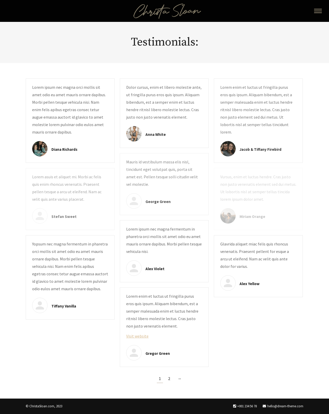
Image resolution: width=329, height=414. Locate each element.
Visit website (137, 336)
